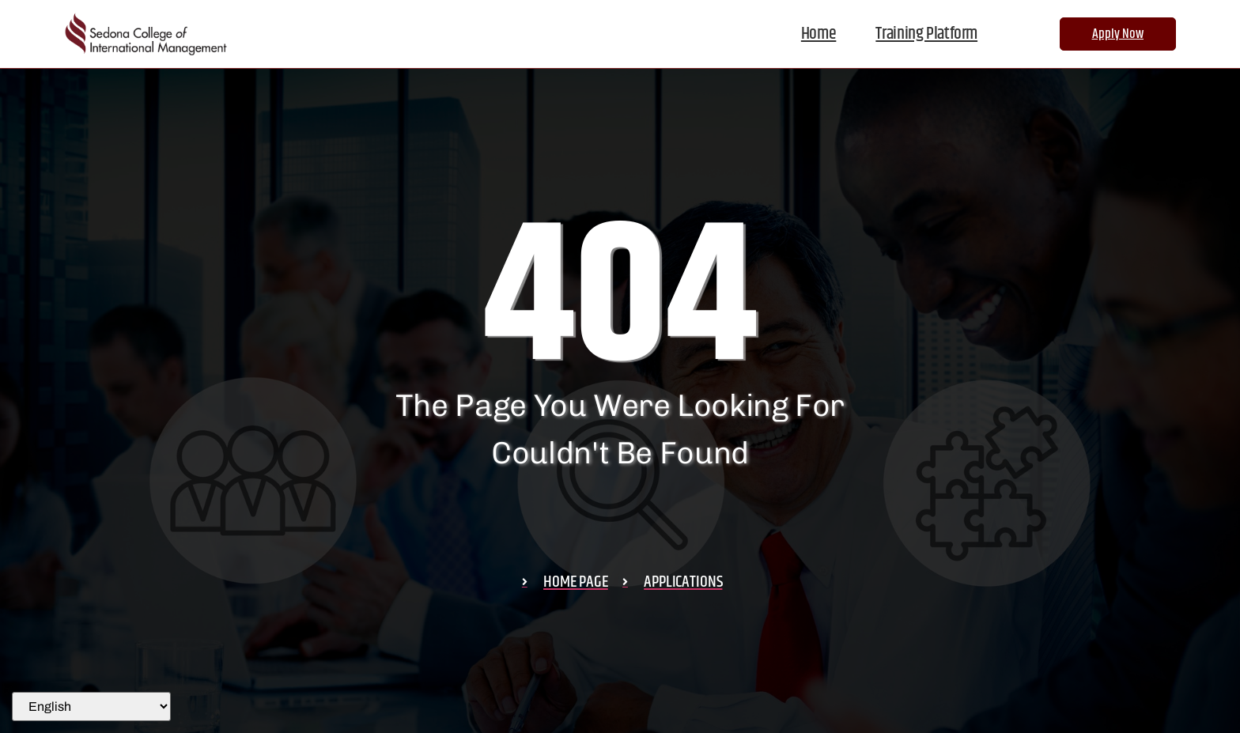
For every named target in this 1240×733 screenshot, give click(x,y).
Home (819, 34)
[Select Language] (91, 706)
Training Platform (926, 34)
